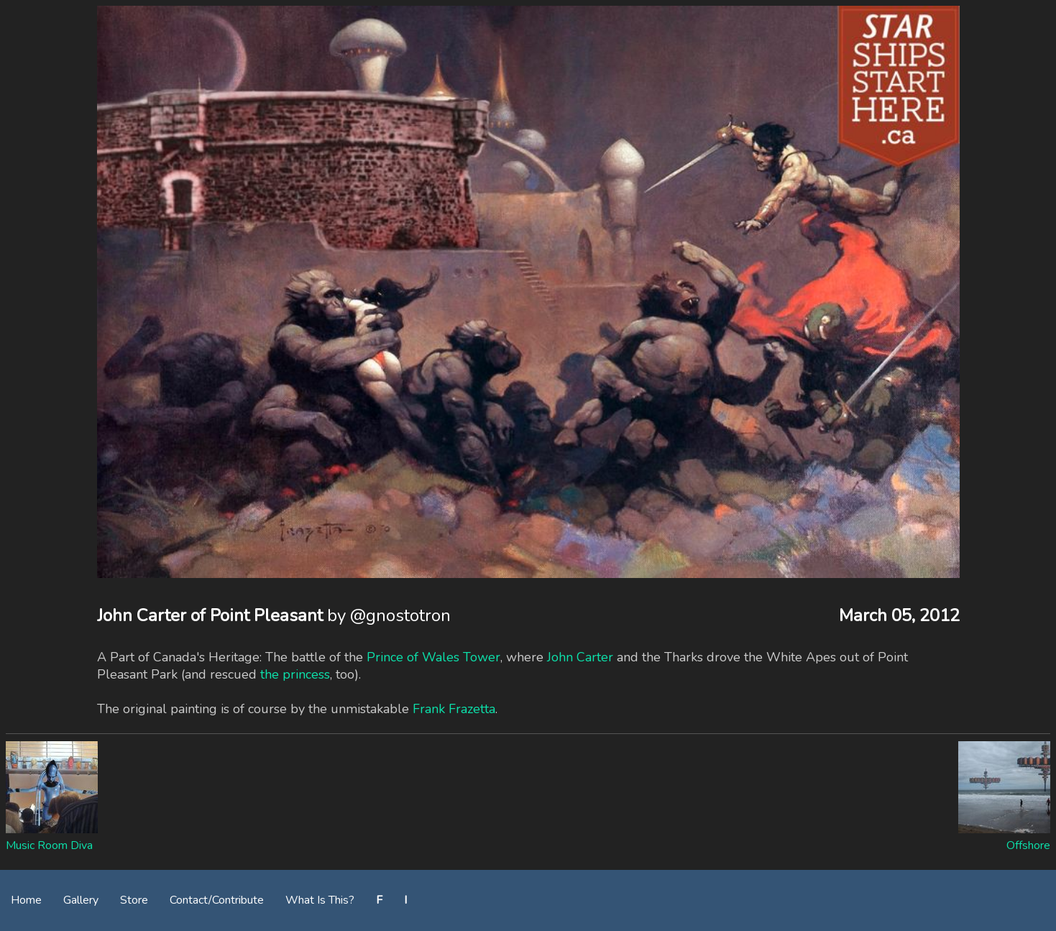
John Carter (580, 657)
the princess (295, 674)
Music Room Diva (49, 845)
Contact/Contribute (217, 900)
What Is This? (319, 900)
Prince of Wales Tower (433, 657)
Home (26, 900)
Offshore (1028, 845)
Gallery (80, 900)
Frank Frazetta (454, 708)
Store (134, 900)
